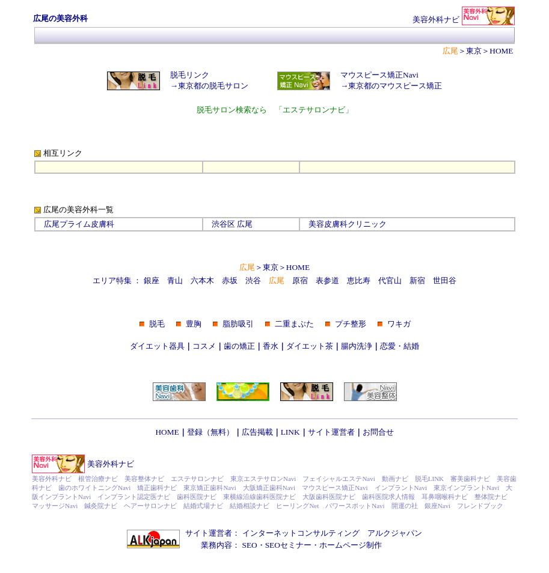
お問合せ (378, 432)
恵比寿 (358, 280)
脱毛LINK (429, 478)
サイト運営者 (331, 432)
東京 (474, 50)
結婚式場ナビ (203, 505)
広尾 (245, 223)
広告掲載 (257, 432)
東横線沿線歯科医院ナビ (259, 496)
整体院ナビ (491, 496)
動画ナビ (395, 478)
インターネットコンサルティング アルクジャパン (332, 533)
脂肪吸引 (238, 323)
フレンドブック (480, 505)
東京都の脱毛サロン (213, 85)
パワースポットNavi (354, 505)
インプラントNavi (401, 487)
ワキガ (399, 323)
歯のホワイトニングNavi (94, 487)
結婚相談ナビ (249, 505)
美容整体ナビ (144, 478)
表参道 (327, 280)
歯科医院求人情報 (388, 496)
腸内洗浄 (356, 346)
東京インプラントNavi (466, 487)
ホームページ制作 (350, 545)
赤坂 (230, 280)
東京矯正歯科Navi (209, 487)
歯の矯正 (239, 346)
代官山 (390, 280)
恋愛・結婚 (399, 346)
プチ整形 (350, 323)
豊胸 (193, 323)
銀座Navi (437, 505)
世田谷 (444, 280)
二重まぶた (294, 323)
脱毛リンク (189, 74)
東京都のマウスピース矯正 (395, 85)
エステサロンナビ (197, 478)
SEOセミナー (288, 545)
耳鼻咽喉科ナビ (445, 496)
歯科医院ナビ (196, 496)
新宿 (417, 280)
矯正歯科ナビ (157, 487)
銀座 (151, 280)
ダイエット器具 (157, 346)
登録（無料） (210, 432)
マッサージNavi (55, 505)
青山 (175, 280)
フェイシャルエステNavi (338, 478)
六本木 (202, 280)
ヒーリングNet (297, 505)
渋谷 (253, 280)
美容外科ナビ (110, 463)
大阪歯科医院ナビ (328, 496)
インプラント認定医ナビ (133, 496)
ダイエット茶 (309, 346)
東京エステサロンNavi (263, 478)
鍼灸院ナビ (100, 505)
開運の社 (404, 505)
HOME (501, 50)
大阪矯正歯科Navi (269, 487)
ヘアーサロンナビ (150, 505)
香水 (270, 346)
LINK (290, 432)
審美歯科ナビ (470, 478)
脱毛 (157, 323)
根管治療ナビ (98, 478)
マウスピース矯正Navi (379, 74)
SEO (249, 545)
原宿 (300, 280)
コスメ (204, 346)
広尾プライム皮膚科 (79, 223)
